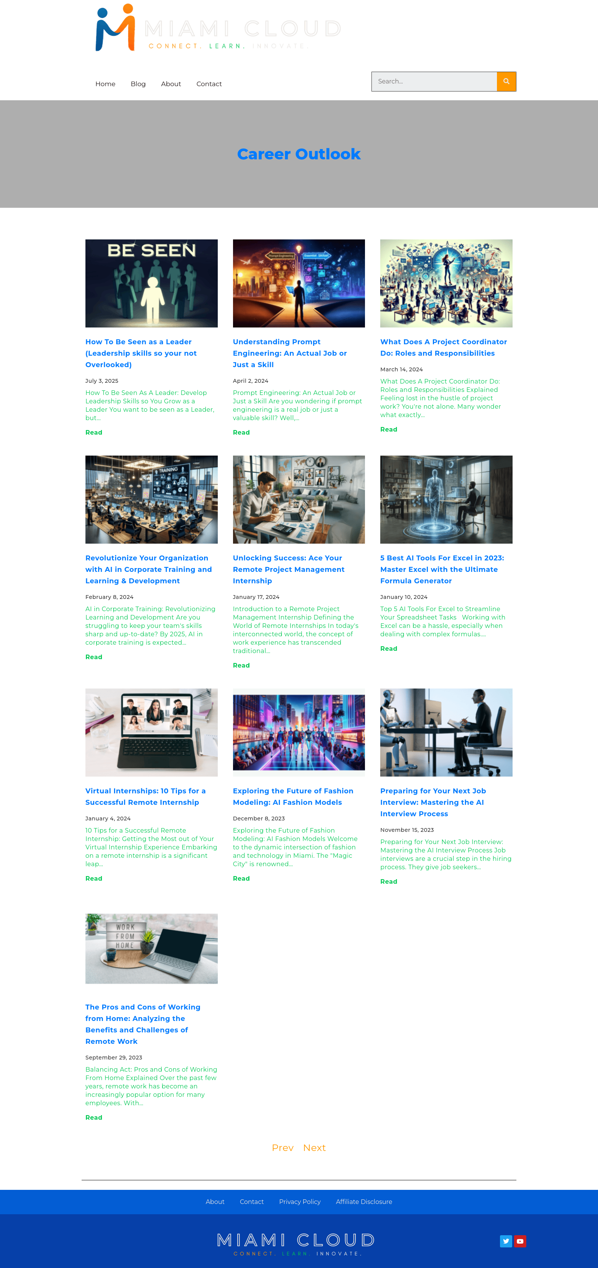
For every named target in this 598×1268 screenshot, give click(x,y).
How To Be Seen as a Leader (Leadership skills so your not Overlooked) (141, 353)
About (171, 84)
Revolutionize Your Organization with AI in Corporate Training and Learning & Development (148, 569)
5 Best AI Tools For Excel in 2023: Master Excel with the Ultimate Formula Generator (442, 569)
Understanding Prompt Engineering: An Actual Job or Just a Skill (290, 353)
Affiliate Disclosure (364, 1201)
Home (105, 84)
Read (94, 432)
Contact (209, 84)
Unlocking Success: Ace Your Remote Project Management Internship (289, 569)
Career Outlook (299, 153)
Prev (283, 1147)
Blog (138, 84)
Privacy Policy (300, 1201)
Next (314, 1147)
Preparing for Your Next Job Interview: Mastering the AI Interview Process (433, 802)
